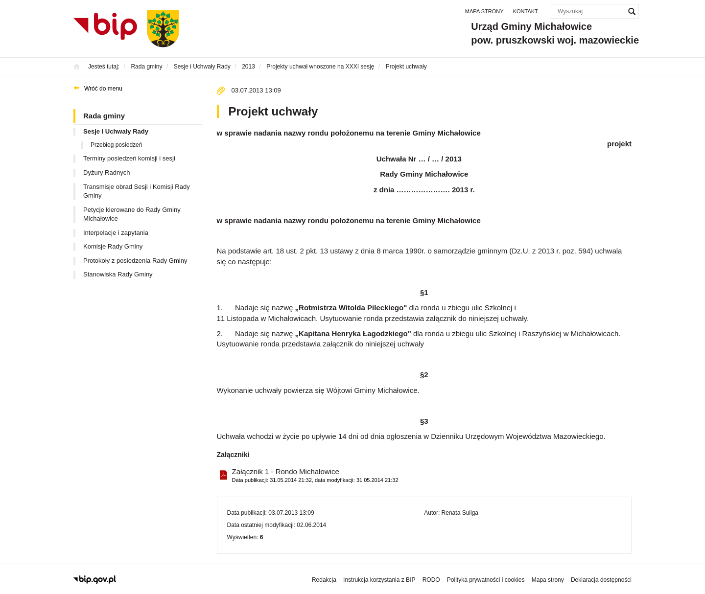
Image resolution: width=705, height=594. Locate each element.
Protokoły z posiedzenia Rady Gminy (135, 260)
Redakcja (324, 579)
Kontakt (525, 11)
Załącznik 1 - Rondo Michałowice (315, 475)
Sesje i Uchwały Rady (115, 131)
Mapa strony (484, 11)
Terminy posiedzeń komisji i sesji (129, 158)
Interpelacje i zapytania (115, 232)
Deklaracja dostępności (601, 579)
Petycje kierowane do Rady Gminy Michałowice (132, 214)
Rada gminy (104, 116)
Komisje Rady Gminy (112, 246)
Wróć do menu (103, 88)
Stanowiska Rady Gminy (118, 274)
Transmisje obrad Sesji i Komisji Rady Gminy (136, 191)
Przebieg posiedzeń (116, 144)
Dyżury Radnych (106, 172)
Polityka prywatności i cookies (486, 579)
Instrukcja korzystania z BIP (379, 579)
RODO (431, 579)
